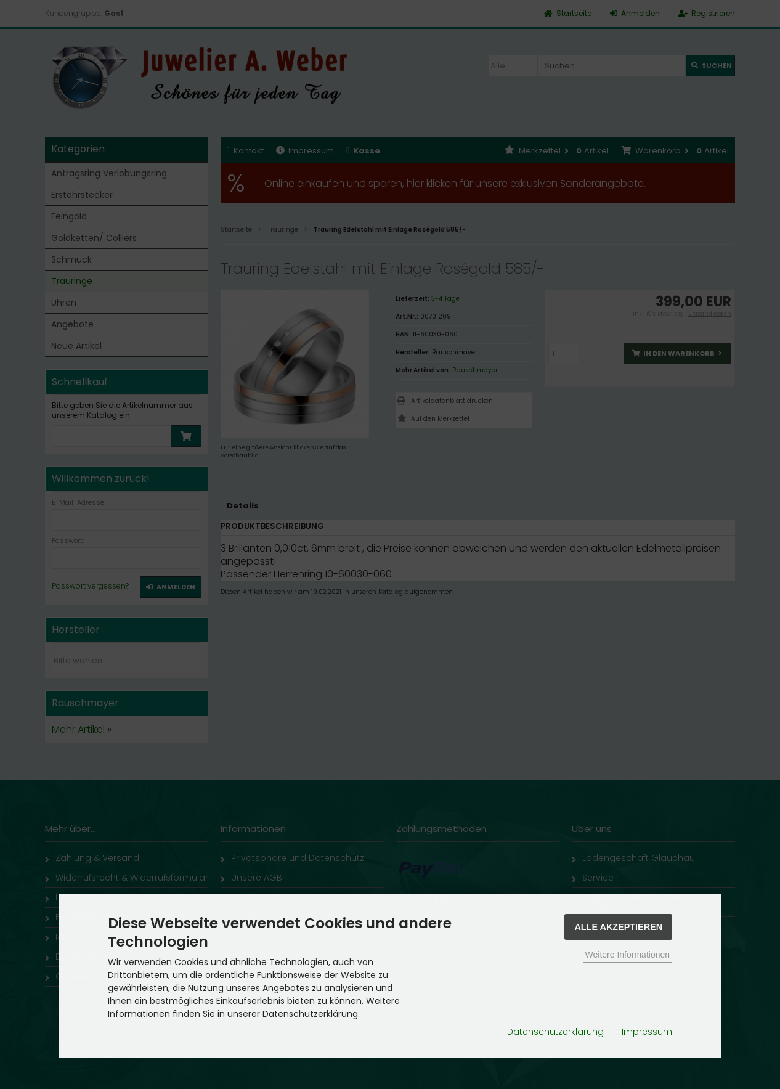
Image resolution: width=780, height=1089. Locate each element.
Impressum (647, 1032)
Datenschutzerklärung (555, 1032)
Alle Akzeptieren (618, 927)
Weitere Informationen (627, 955)
